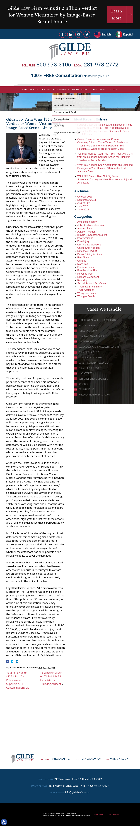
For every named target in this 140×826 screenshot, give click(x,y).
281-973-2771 (120, 759)
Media (94, 90)
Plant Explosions (89, 368)
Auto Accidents (88, 325)
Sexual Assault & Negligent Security (100, 347)
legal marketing (66, 815)
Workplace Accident (90, 357)
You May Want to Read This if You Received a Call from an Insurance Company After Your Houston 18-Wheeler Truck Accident (105, 157)
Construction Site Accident (95, 363)
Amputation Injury (87, 222)
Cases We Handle (61, 90)
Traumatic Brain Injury (89, 286)
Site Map (99, 814)
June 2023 (83, 209)
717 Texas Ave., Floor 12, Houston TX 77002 (78, 779)
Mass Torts (85, 373)
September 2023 (86, 200)
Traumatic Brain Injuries (93, 336)
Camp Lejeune (86, 389)
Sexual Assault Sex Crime (91, 283)
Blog (102, 90)
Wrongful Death (86, 296)
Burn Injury (83, 241)
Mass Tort (82, 264)
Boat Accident (85, 238)
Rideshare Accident (88, 277)
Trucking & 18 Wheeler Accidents (97, 320)
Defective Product (87, 251)
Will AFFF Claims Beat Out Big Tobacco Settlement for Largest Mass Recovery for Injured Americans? (104, 179)
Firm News (83, 257)
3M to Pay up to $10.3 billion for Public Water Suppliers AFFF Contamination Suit (17, 680)
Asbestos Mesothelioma (90, 225)
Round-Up (84, 384)
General (81, 260)
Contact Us (113, 90)
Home (24, 90)
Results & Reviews (80, 90)
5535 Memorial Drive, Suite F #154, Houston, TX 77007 (78, 785)
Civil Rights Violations (89, 244)
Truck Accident (85, 290)
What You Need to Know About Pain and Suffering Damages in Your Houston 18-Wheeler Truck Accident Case (105, 168)
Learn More (116, 14)
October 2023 (84, 196)
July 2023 (82, 206)
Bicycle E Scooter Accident (92, 235)
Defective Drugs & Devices (93, 379)
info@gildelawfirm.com (77, 792)
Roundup (82, 280)
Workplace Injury (86, 293)
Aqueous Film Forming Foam (94, 394)
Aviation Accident (86, 231)
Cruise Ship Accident (88, 248)
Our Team (45, 90)
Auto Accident (85, 228)
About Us (34, 90)
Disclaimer (113, 814)
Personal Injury (85, 267)
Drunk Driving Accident (90, 254)
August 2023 (84, 203)
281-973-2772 (101, 64)
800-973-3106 (53, 64)
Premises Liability (87, 270)
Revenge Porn (85, 273)
